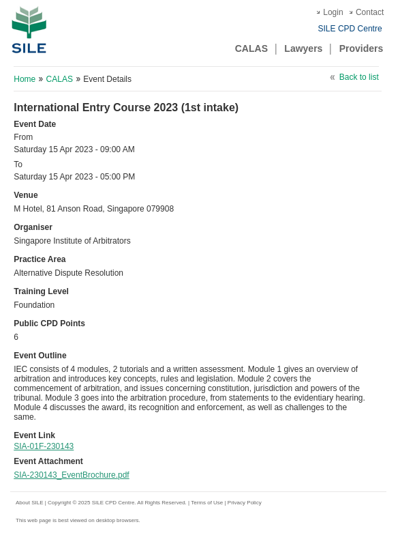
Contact (370, 12)
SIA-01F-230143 (44, 446)
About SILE (29, 503)
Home (24, 79)
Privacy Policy (245, 503)
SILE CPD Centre (350, 28)
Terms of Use (207, 503)
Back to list (359, 77)
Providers (361, 48)
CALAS (251, 48)
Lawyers (303, 48)
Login (333, 12)
